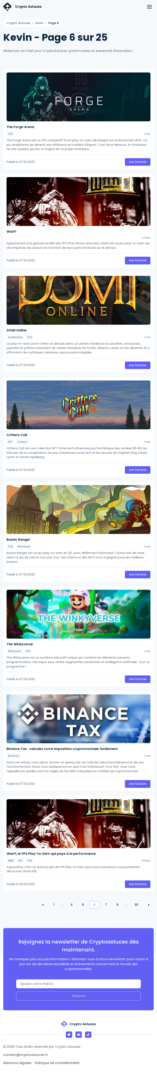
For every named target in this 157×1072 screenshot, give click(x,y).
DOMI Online (17, 330)
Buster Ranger (18, 539)
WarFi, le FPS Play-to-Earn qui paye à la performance (51, 853)
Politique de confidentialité (57, 1063)
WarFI (11, 231)
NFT (10, 442)
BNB (10, 860)
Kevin (39, 23)
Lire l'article (137, 162)
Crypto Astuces (18, 23)
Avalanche (15, 337)
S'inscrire (78, 996)
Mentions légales (17, 1063)
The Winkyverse (20, 644)
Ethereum (24, 546)
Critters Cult (17, 435)
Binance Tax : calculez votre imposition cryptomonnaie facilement (62, 748)
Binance (13, 755)
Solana (22, 442)
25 (136, 905)
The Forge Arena (20, 127)
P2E (10, 134)
